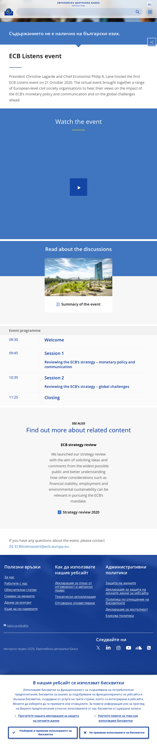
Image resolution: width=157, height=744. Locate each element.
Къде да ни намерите (21, 609)
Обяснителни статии (20, 590)
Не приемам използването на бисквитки (117, 732)
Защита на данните (121, 583)
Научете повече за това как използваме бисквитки (118, 717)
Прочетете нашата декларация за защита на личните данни (48, 717)
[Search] (76, 12)
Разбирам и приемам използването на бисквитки (46, 732)
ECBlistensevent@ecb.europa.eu (42, 546)
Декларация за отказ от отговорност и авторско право (74, 586)
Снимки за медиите (19, 596)
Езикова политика (120, 615)
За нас (9, 577)
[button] (149, 4)
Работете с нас (15, 583)
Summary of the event (81, 304)
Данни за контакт (17, 602)
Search (138, 12)
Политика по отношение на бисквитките (127, 601)
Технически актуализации (75, 596)
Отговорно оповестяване (75, 603)
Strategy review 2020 (81, 512)
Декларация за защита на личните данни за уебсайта (127, 591)
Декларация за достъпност (127, 609)
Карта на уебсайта (17, 625)
